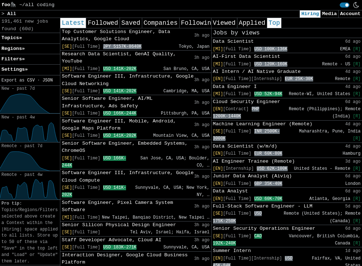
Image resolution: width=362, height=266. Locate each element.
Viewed (224, 23)
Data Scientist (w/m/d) (245, 146)
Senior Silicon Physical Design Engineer (119, 225)
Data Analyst (230, 191)
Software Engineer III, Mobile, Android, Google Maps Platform (119, 124)
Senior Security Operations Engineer (264, 228)
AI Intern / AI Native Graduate (257, 71)
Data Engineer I (235, 86)
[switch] (344, 5)
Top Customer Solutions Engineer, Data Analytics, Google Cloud (116, 35)
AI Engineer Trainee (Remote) (254, 161)
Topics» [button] (11, 38)
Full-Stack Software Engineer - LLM (262, 206)
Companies (161, 23)
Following (198, 23)
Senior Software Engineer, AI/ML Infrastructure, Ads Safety (107, 102)
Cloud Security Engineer (246, 101)
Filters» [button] (13, 59)
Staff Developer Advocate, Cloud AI (111, 240)
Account (350, 14)
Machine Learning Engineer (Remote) (262, 124)
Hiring (310, 14)
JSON (47, 80)
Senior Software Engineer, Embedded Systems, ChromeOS (125, 147)
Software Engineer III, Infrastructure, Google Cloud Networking (128, 80)
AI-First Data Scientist (246, 56)
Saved (130, 23)
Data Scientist (233, 41)
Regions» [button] (13, 48)
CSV (30, 80)
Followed (103, 23)
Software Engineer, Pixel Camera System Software (117, 206)
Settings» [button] (14, 69)
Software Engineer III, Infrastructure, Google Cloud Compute (128, 176)
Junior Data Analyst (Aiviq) (252, 176)
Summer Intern (232, 250)
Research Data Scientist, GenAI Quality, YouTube (119, 57)
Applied (252, 23)
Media (329, 14)
